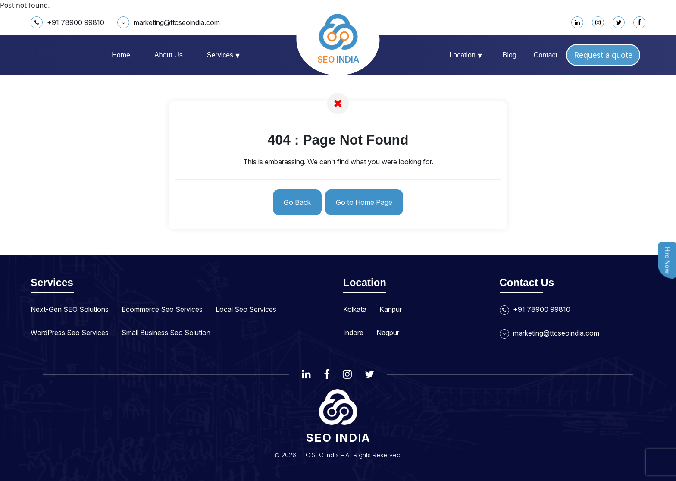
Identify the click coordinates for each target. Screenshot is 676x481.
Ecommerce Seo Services (162, 309)
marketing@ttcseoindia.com (168, 22)
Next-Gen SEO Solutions (70, 309)
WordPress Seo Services (70, 332)
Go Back (297, 202)
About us (168, 55)
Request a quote (603, 55)
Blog (509, 55)
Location (465, 55)
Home (121, 55)
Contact (545, 55)
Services (223, 55)
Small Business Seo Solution (166, 332)
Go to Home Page (364, 202)
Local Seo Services (246, 309)
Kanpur (390, 309)
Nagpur (387, 332)
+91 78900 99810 (67, 22)
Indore (353, 332)
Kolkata (354, 309)
